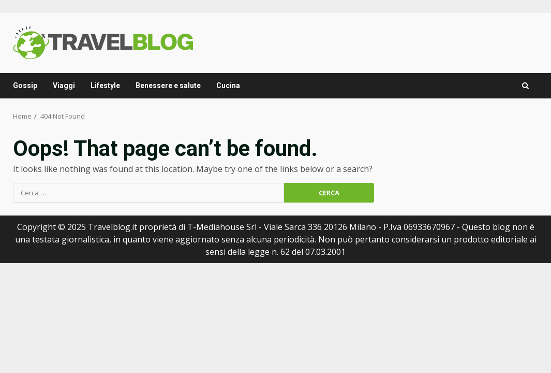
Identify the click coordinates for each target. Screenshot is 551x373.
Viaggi (64, 85)
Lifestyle (105, 85)
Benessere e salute (168, 85)
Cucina (228, 85)
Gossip (25, 85)
